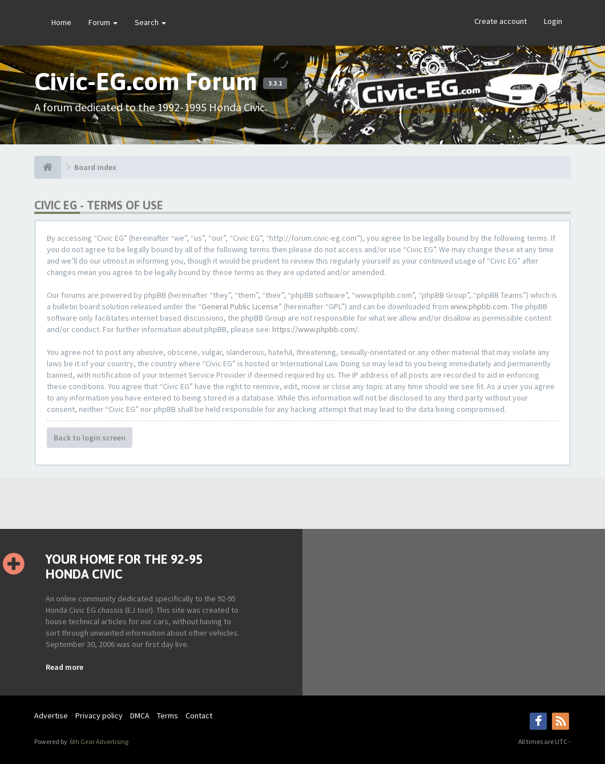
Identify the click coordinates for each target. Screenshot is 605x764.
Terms (167, 715)
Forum (103, 22)
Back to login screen (90, 437)
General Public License (240, 306)
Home (61, 22)
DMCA (140, 715)
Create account (500, 21)
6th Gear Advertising (98, 741)
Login (553, 21)
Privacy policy (99, 715)
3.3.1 (275, 83)
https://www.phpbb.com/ (315, 329)
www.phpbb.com (478, 306)
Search (150, 22)
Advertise (51, 715)
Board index (95, 167)
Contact (198, 715)
